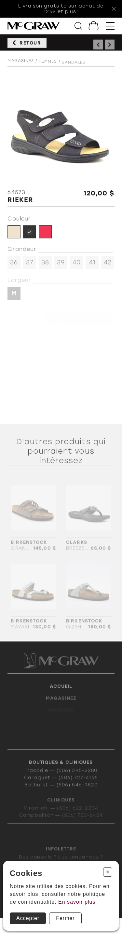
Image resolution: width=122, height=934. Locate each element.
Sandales (74, 67)
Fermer (65, 918)
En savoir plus (77, 902)
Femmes (48, 65)
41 (92, 264)
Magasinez (20, 64)
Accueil (61, 693)
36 (14, 264)
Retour (30, 45)
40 (77, 264)
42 (108, 264)
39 (61, 264)
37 (30, 264)
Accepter (27, 918)
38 (45, 264)
